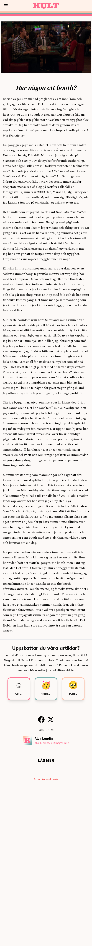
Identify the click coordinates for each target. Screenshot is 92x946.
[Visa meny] (5, 5)
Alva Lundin (44, 738)
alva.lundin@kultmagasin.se (52, 743)
